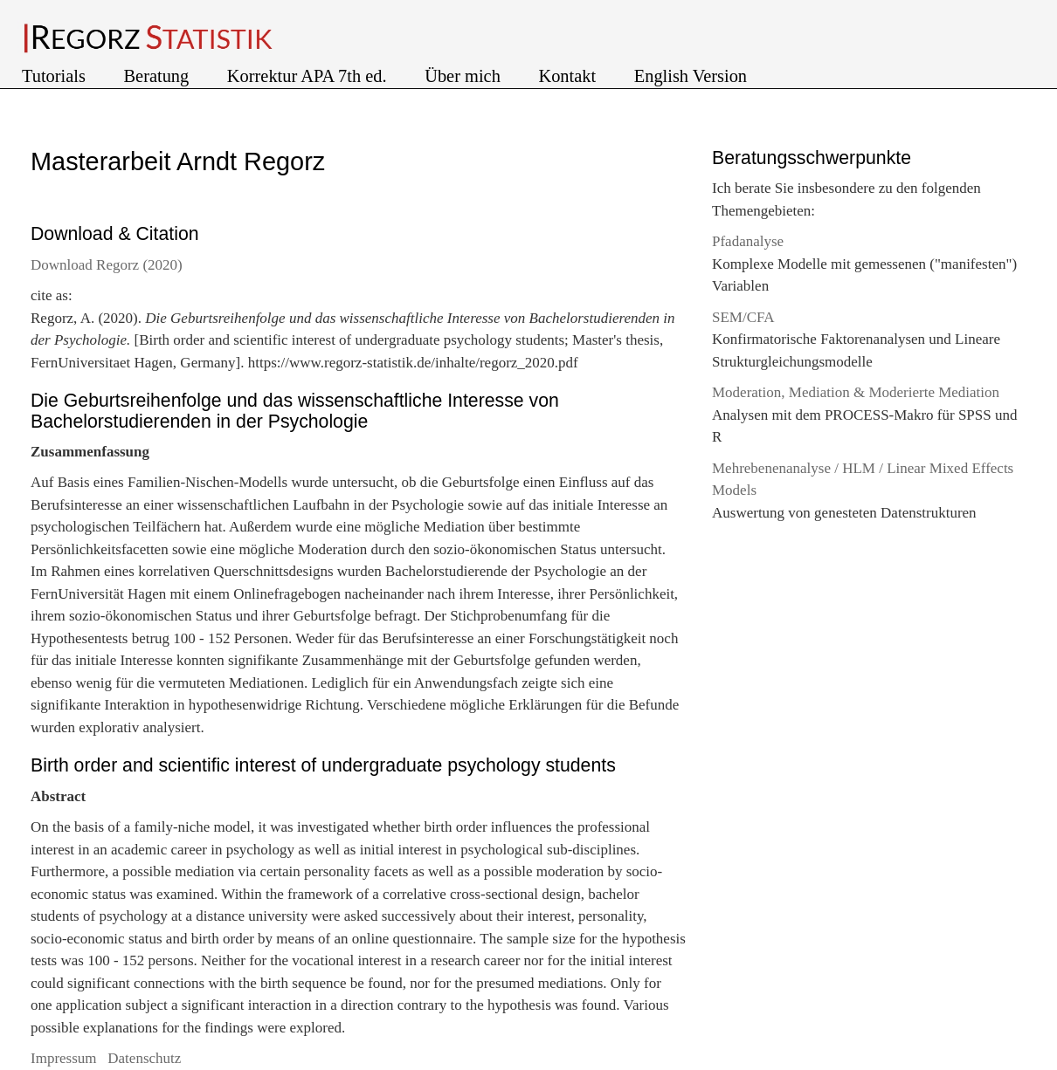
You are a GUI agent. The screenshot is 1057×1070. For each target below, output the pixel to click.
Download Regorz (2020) (107, 265)
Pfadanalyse (748, 241)
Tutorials (56, 76)
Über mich (465, 76)
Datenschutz (144, 1058)
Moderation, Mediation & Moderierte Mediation (855, 392)
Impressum (65, 1058)
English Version (690, 76)
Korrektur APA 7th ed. (309, 76)
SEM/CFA (743, 317)
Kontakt (569, 76)
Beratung (159, 76)
